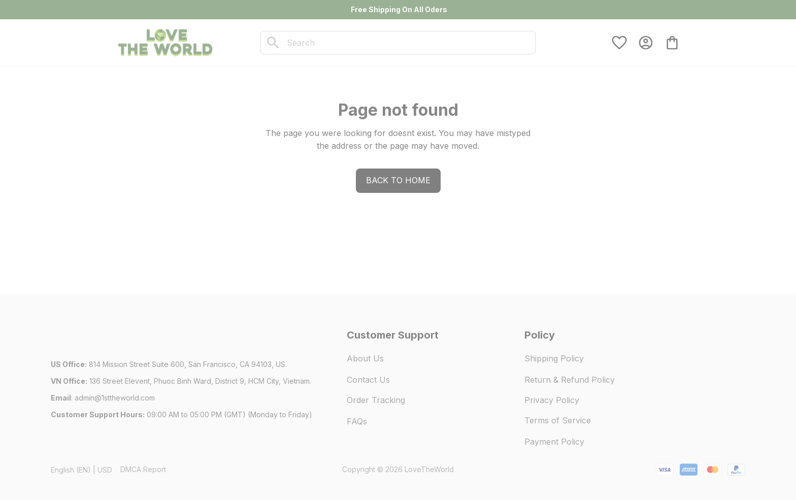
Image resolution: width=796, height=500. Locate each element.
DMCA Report (143, 469)
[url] (115, 398)
